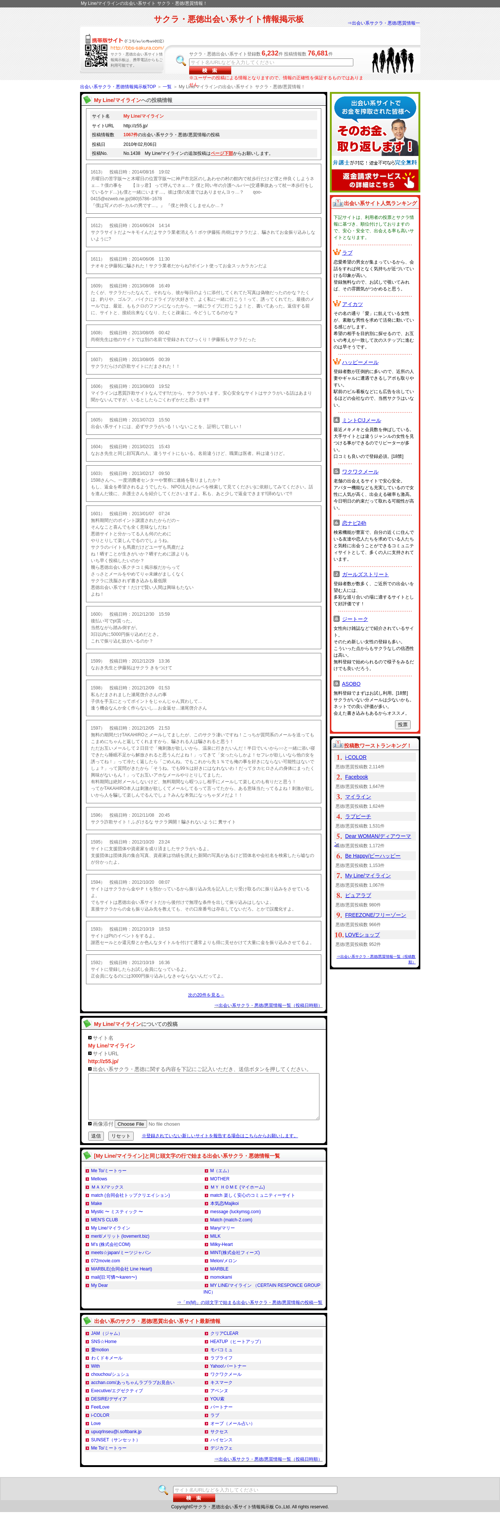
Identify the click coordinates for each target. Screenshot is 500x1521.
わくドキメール (106, 1366)
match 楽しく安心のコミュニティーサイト (252, 1204)
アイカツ (352, 304)
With (95, 1375)
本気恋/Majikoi (224, 1212)
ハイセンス (221, 1448)
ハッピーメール (360, 362)
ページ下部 (222, 153)
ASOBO (351, 684)
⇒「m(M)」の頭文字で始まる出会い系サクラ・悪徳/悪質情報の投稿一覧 (249, 1311)
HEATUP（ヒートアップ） (237, 1350)
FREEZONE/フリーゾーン (375, 915)
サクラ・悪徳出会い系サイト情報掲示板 (229, 19)
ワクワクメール (226, 1383)
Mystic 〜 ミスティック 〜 (117, 1220)
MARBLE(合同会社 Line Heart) (121, 1278)
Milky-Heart (221, 1253)
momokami (221, 1286)
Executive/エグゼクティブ (117, 1399)
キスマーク (221, 1391)
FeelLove (100, 1416)
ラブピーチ (358, 816)
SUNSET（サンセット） (116, 1448)
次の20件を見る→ (206, 995)
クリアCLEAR (224, 1342)
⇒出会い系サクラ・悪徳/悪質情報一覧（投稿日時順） (268, 1005)
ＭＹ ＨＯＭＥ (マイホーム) (237, 1196)
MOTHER (220, 1187)
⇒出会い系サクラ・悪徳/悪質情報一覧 (383, 26)
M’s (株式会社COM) (111, 1253)
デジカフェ (221, 1457)
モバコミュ (221, 1358)
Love (96, 1432)
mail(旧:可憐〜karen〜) (114, 1286)
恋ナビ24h (354, 523)
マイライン (358, 797)
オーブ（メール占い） (232, 1432)
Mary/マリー (222, 1237)
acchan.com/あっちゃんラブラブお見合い (133, 1391)
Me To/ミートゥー (109, 1179)
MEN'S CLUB (104, 1228)
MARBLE (219, 1278)
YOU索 (217, 1407)
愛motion (100, 1358)
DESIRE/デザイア (109, 1407)
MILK (215, 1245)
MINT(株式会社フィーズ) (235, 1261)
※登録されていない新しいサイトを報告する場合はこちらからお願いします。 (220, 1144)
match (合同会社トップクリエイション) (130, 1204)
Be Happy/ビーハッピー (373, 856)
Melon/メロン (223, 1269)
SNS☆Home (104, 1350)
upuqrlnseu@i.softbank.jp (116, 1440)
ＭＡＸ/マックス (107, 1196)
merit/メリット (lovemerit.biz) (120, 1245)
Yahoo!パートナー (228, 1375)
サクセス (219, 1440)
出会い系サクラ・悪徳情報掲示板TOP (118, 86)
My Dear (99, 1294)
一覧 (167, 86)
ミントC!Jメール (361, 420)
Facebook (356, 777)
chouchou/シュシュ (110, 1383)
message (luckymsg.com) (235, 1220)
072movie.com (105, 1269)
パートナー (221, 1416)
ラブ (214, 1424)
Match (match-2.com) (231, 1228)
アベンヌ (219, 1399)
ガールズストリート (365, 574)
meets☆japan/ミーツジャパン (121, 1261)
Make (96, 1212)
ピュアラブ (358, 895)
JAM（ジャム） (106, 1342)
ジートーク (355, 619)
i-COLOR (100, 1424)
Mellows (99, 1187)
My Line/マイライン (110, 1237)
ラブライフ (221, 1366)
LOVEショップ (362, 935)
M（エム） (221, 1179)
